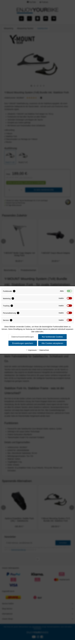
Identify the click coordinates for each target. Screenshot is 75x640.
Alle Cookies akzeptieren (52, 343)
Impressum (31, 350)
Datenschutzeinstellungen (22, 337)
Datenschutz (43, 350)
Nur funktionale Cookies (52, 337)
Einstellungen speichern (22, 343)
